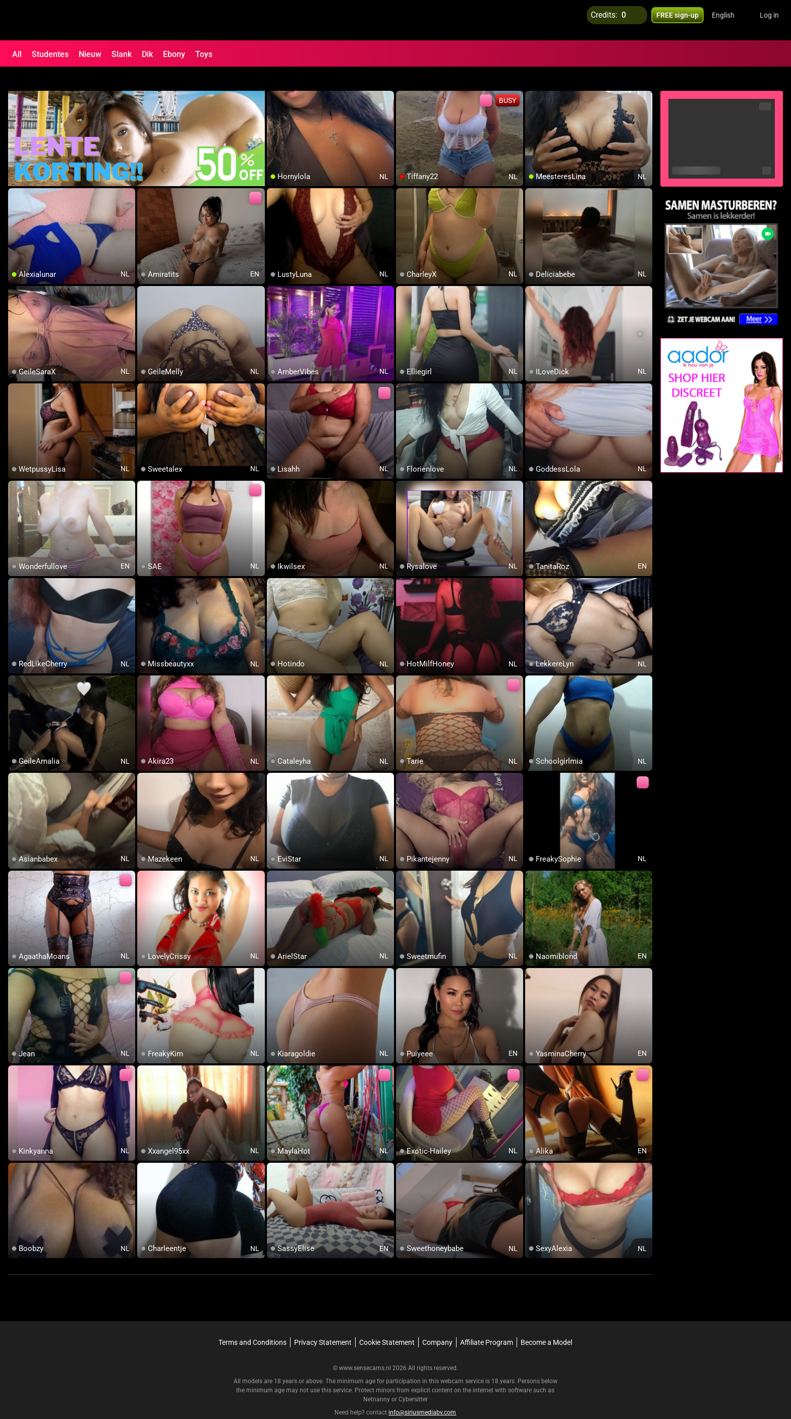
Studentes (50, 54)
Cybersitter (413, 1381)
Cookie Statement (387, 1324)
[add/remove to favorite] (275, 81)
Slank (121, 54)
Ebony (174, 54)
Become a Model (546, 1324)
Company (437, 1324)
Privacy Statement (323, 1324)
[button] (730, 20)
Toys (203, 54)
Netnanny (377, 1381)
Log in (769, 20)
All (17, 54)
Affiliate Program (486, 1324)
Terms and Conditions (252, 1324)
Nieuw (90, 54)
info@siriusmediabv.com (422, 1394)
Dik (147, 54)
